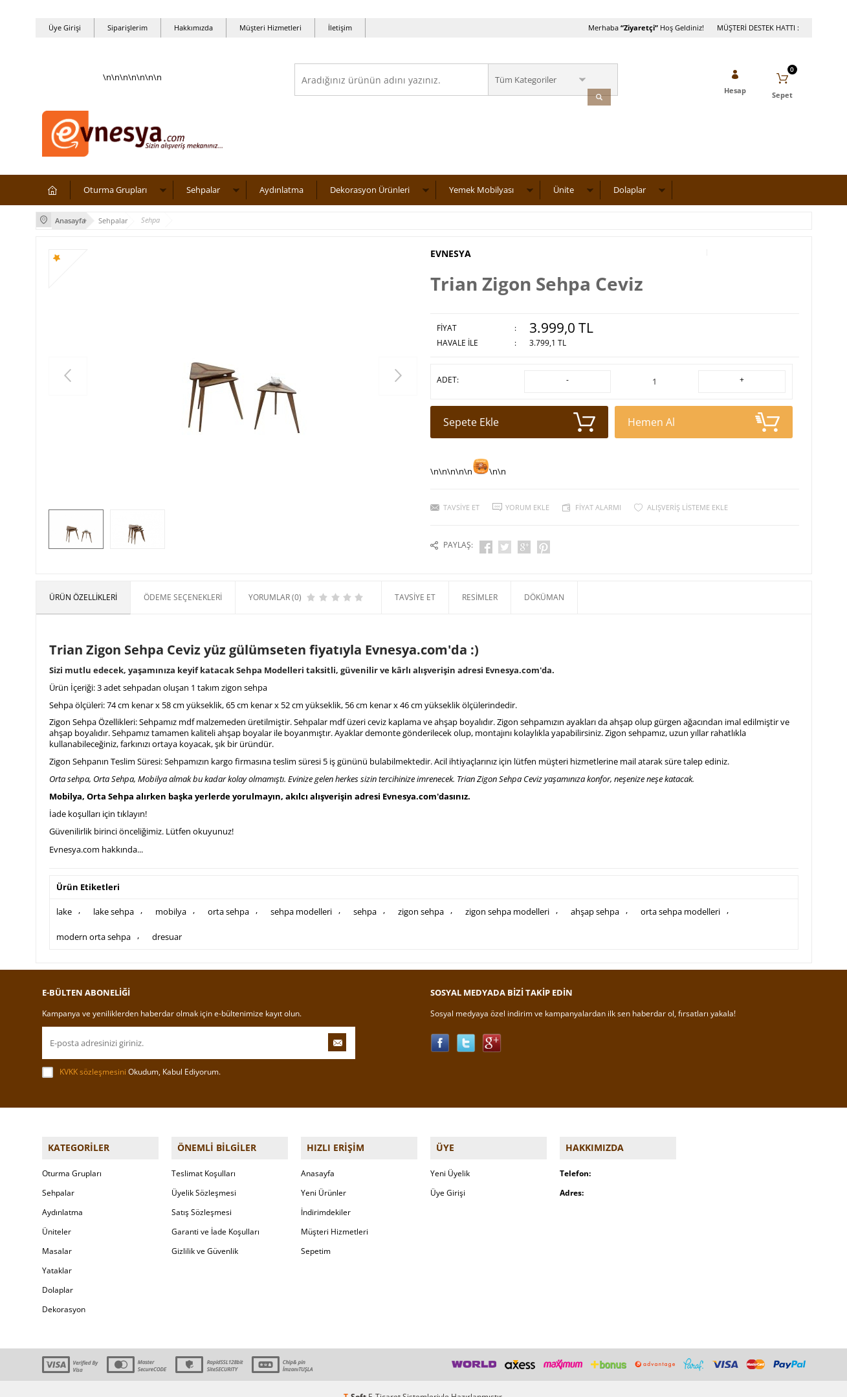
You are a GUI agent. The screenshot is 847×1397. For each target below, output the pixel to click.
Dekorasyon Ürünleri (370, 195)
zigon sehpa (421, 904)
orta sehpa (228, 904)
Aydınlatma (281, 195)
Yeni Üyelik (450, 1157)
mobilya (170, 904)
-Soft (356, 1380)
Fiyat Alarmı (598, 506)
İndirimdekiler (326, 1195)
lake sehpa (113, 904)
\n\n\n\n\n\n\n (132, 120)
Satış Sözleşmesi (201, 1195)
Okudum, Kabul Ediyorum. (131, 1061)
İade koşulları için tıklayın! (98, 808)
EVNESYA (450, 257)
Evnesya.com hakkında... (96, 843)
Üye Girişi (65, 27)
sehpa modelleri (301, 904)
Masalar (57, 1234)
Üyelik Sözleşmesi (203, 1176)
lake (64, 904)
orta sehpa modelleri (680, 904)
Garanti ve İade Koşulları (215, 1215)
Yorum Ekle (527, 506)
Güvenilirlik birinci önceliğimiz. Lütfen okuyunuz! (141, 826)
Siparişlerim (127, 27)
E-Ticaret (384, 1380)
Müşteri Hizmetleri (270, 27)
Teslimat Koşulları (203, 1157)
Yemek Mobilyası (481, 195)
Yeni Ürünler (323, 1176)
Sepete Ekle (519, 421)
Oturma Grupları (115, 195)
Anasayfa (318, 1157)
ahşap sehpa (595, 904)
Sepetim (316, 1234)
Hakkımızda (193, 27)
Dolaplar (629, 195)
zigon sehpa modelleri (507, 904)
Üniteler (56, 1215)
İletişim (340, 27)
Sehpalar (203, 195)
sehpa (365, 904)
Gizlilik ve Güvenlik (204, 1234)
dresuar (167, 927)
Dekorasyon (63, 1293)
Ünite (563, 195)
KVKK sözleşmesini (93, 1061)
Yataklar (57, 1254)
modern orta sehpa (93, 927)
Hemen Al (704, 421)
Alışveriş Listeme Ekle (687, 506)
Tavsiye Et (461, 506)
